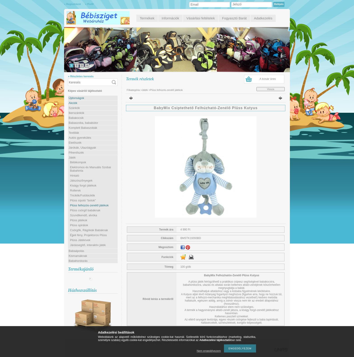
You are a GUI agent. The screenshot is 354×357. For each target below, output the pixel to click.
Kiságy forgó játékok (83, 185)
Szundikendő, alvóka (83, 215)
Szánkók (74, 108)
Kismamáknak (78, 256)
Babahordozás (78, 261)
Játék (145, 90)
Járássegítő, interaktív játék (88, 245)
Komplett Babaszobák (83, 127)
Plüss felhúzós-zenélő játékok (89, 205)
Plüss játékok (78, 220)
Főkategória (133, 90)
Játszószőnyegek (81, 180)
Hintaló (74, 175)
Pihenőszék (76, 152)
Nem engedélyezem (209, 350)
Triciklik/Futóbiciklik (82, 195)
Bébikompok (78, 162)
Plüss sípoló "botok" (83, 200)
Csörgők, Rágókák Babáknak (89, 230)
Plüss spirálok (79, 225)
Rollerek (75, 190)
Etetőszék (75, 142)
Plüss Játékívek (80, 240)
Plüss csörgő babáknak (85, 210)
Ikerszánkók (76, 113)
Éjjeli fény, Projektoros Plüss (88, 235)
